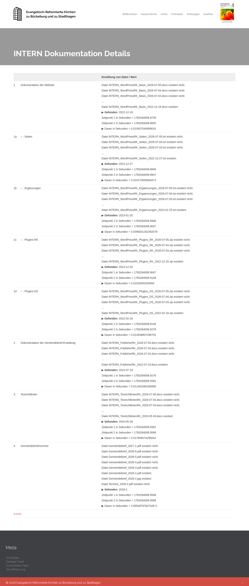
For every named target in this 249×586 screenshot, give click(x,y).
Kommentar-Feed (17, 565)
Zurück (17, 513)
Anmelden (12, 557)
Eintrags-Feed (15, 561)
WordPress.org (15, 569)
